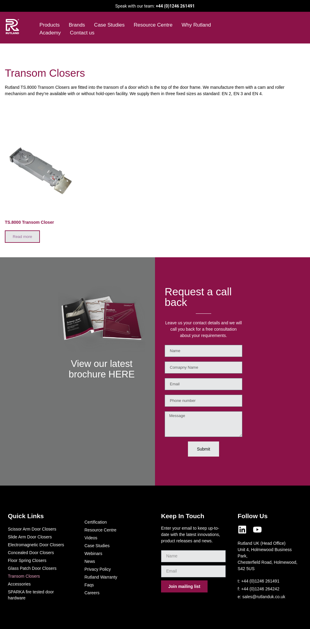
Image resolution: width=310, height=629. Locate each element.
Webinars (93, 553)
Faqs (89, 584)
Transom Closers (24, 576)
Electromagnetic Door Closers (36, 544)
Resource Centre (153, 25)
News (90, 561)
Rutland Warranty (101, 577)
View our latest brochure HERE (101, 379)
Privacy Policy (98, 569)
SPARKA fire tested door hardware (31, 594)
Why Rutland (196, 25)
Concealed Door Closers (31, 552)
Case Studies (109, 25)
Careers (92, 592)
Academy (50, 33)
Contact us (82, 33)
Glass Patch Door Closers (32, 568)
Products (49, 25)
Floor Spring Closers (27, 560)
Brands (77, 25)
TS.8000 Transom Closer (29, 222)
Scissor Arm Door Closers (32, 529)
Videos (91, 537)
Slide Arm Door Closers (30, 536)
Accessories (19, 584)
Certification (96, 522)
